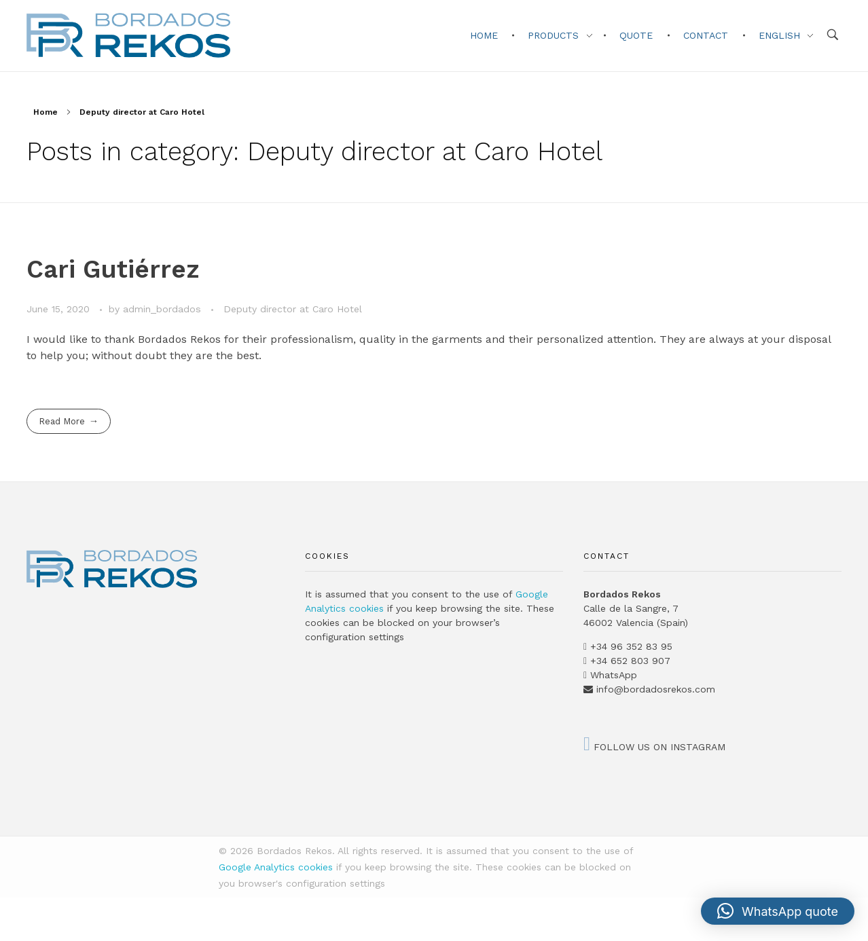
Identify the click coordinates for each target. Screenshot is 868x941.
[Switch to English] (7, 917)
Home (45, 112)
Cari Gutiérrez (113, 269)
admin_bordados (163, 308)
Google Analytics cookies (276, 867)
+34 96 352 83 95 (631, 646)
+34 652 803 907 (628, 660)
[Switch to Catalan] (7, 909)
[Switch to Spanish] (7, 902)
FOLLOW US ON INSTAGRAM (654, 746)
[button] (777, 911)
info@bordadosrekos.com (655, 689)
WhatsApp (613, 674)
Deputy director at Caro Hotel (292, 308)
